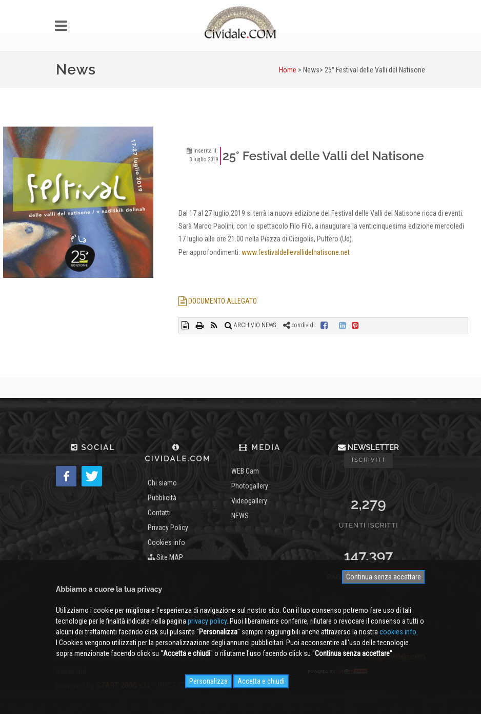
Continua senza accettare (383, 577)
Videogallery (249, 501)
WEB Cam (245, 471)
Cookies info (166, 542)
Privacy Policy (168, 527)
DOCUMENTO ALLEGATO (217, 301)
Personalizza (208, 681)
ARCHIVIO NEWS (250, 325)
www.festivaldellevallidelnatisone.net (296, 252)
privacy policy (207, 621)
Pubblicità (162, 498)
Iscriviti (368, 460)
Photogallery (249, 486)
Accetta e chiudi (261, 681)
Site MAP (165, 557)
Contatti (159, 513)
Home (287, 70)
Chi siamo (162, 483)
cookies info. (398, 632)
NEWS (240, 516)
